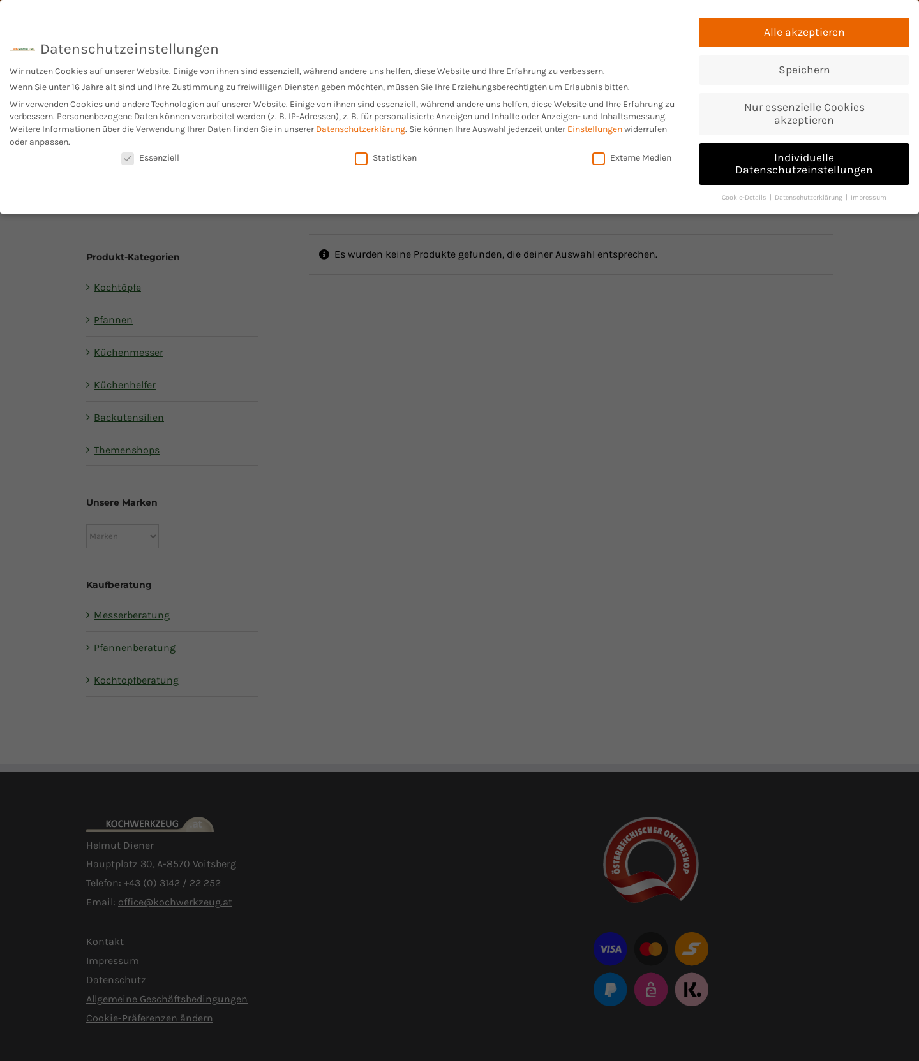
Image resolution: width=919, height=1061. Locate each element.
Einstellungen (594, 128)
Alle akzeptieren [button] (804, 31)
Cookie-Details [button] (745, 197)
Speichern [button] (804, 68)
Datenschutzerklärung (360, 128)
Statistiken (386, 157)
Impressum (868, 197)
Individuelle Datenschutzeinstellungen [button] (804, 163)
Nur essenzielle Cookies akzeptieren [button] (804, 113)
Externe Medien (631, 157)
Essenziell (150, 157)
